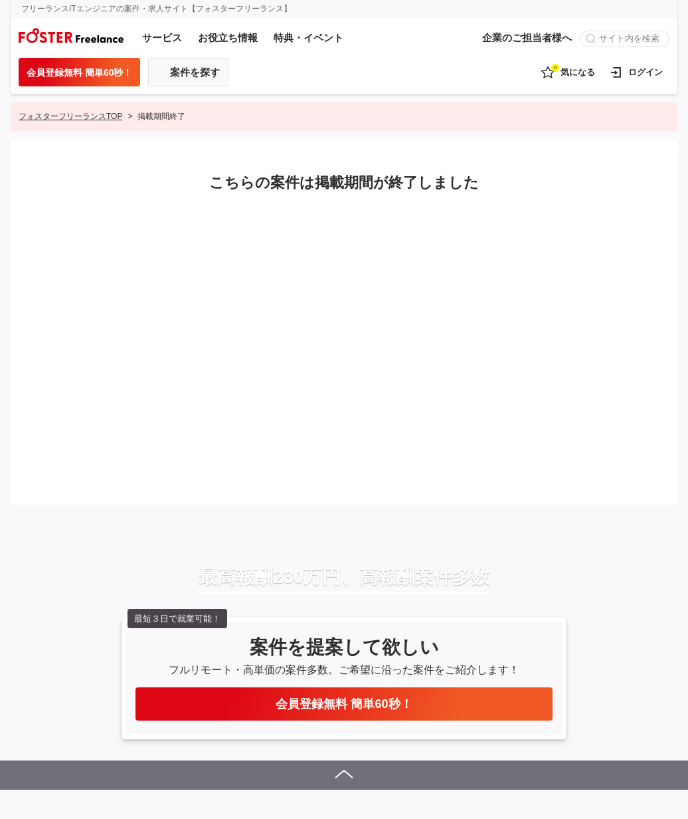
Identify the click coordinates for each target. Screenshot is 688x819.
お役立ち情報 (228, 37)
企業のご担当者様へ (527, 37)
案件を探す (195, 72)
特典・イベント (308, 37)
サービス (162, 37)
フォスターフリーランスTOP (70, 116)
